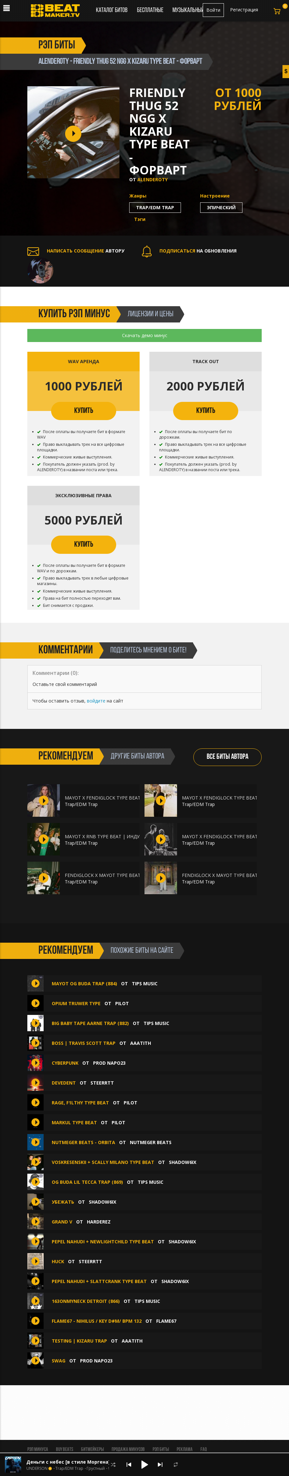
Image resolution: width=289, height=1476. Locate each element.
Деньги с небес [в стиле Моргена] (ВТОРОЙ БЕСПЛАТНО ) (96, 1462)
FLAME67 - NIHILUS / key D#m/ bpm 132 (97, 1321)
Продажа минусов (128, 1449)
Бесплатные (150, 10)
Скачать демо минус (144, 335)
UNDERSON (37, 1468)
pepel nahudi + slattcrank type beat (99, 1281)
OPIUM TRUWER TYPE (76, 1003)
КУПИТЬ (83, 411)
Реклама (185, 1449)
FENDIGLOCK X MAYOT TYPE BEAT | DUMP (229, 875)
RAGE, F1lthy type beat (80, 1103)
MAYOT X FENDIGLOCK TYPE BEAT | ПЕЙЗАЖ (232, 836)
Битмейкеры (92, 1449)
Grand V (62, 1222)
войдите (96, 701)
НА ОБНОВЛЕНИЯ (189, 251)
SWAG (59, 1361)
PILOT (122, 1003)
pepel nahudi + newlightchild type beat (103, 1241)
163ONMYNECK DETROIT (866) (86, 1301)
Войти (213, 10)
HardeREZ (99, 1222)
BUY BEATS (64, 1449)
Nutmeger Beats (151, 1142)
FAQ (203, 1449)
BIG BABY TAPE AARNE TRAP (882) (90, 1023)
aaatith (140, 1043)
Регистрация (244, 10)
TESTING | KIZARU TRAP (79, 1341)
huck (58, 1261)
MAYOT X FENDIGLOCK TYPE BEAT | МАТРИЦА (117, 798)
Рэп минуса (37, 1449)
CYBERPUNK (66, 1063)
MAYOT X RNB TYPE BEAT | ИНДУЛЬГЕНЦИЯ (114, 836)
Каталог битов (112, 10)
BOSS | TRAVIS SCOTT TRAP (84, 1043)
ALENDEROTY (152, 179)
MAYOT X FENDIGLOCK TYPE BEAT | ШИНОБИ (233, 798)
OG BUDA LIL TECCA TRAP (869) (87, 1182)
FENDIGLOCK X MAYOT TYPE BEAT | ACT (110, 875)
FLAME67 (166, 1321)
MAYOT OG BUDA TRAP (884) (84, 983)
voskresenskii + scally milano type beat (103, 1162)
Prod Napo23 (109, 1063)
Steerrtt (102, 1083)
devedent (64, 1083)
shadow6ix (182, 1162)
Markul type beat (74, 1122)
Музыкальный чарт (193, 10)
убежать (63, 1202)
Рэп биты (161, 1449)
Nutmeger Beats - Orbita (83, 1142)
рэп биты (56, 45)
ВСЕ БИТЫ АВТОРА (227, 757)
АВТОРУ (75, 251)
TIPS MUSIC (145, 983)
